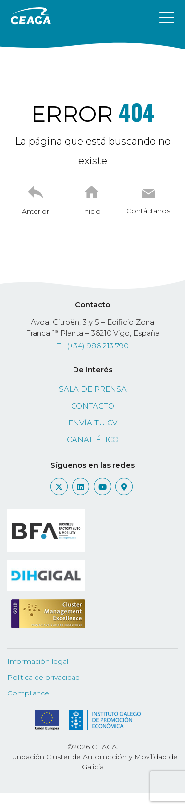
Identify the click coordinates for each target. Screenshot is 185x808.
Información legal (37, 661)
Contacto (92, 406)
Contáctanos (148, 210)
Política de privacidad (43, 677)
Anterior (35, 211)
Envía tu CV (92, 422)
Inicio (91, 211)
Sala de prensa (93, 389)
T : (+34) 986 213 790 (93, 345)
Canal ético (93, 439)
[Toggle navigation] (166, 17)
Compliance (28, 693)
